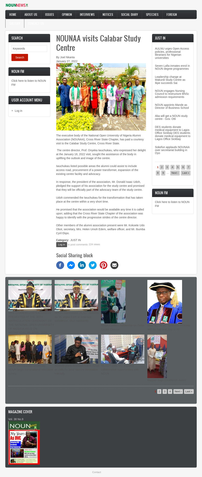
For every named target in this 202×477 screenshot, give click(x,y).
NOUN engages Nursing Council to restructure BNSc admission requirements (172, 94)
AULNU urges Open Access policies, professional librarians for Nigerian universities (172, 53)
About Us (30, 14)
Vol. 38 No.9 (15, 419)
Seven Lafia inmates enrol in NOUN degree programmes (172, 67)
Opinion (67, 14)
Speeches (152, 14)
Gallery (14, 23)
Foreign (171, 14)
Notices (108, 14)
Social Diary (129, 14)
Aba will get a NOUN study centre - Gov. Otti (171, 117)
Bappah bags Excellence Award (166, 380)
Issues (49, 14)
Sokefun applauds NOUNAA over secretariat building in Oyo (172, 150)
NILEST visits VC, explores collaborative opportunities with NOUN (120, 369)
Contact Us (36, 23)
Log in (18, 110)
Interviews (87, 14)
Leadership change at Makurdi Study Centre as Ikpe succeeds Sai (170, 80)
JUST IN (75, 240)
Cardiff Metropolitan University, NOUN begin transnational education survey (30, 369)
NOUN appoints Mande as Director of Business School (172, 106)
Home (12, 14)
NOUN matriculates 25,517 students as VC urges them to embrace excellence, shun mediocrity (77, 316)
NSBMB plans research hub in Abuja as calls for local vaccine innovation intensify (77, 369)
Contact (96, 472)
